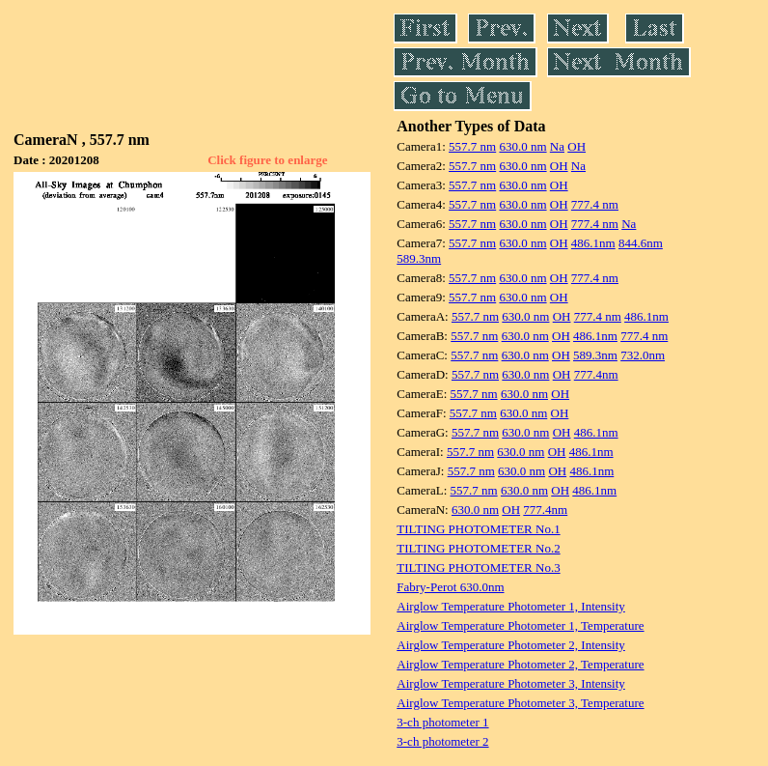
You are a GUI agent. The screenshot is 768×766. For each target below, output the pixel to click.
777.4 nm (594, 204)
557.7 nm (472, 146)
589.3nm (419, 258)
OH (576, 146)
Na (557, 146)
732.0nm (642, 355)
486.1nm (593, 243)
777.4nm (596, 374)
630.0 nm (522, 146)
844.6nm (640, 243)
